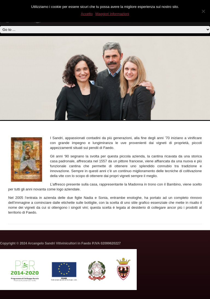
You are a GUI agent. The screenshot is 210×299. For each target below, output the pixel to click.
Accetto (87, 14)
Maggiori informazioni (112, 14)
